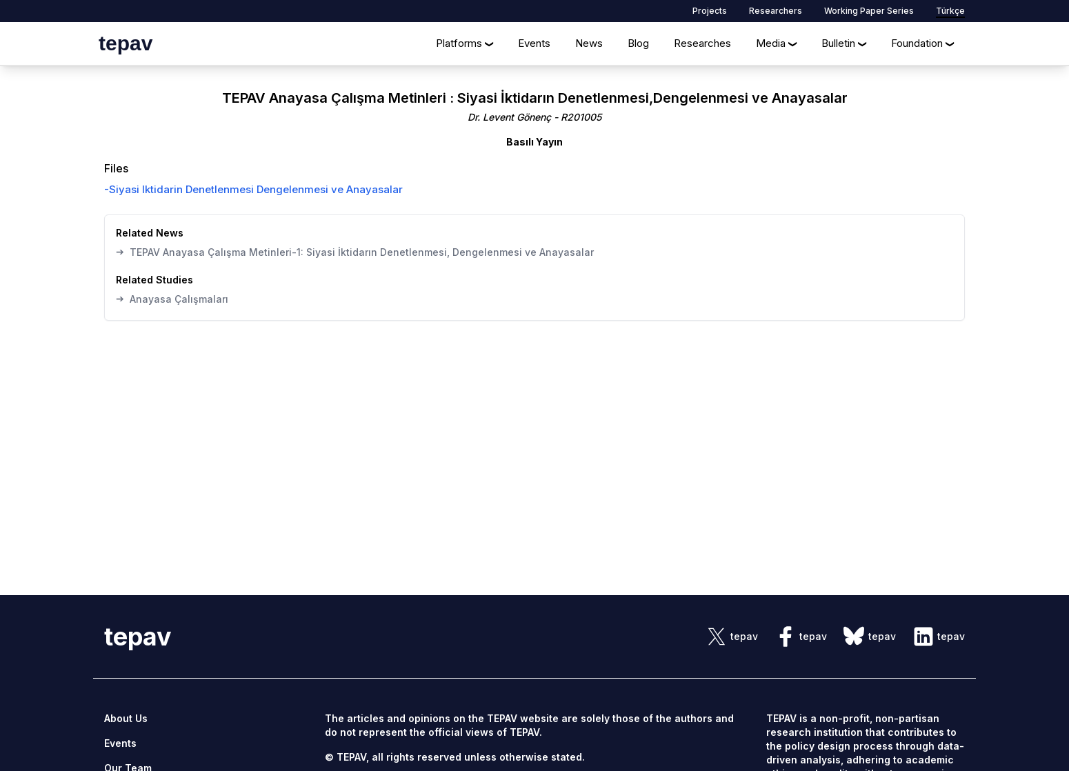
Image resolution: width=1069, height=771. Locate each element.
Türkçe (950, 11)
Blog (638, 43)
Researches (702, 43)
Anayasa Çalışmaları (172, 299)
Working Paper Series (869, 11)
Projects (709, 11)
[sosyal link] (732, 636)
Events (534, 43)
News (589, 43)
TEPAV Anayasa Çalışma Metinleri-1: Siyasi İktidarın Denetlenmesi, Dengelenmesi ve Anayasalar (355, 252)
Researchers (775, 11)
